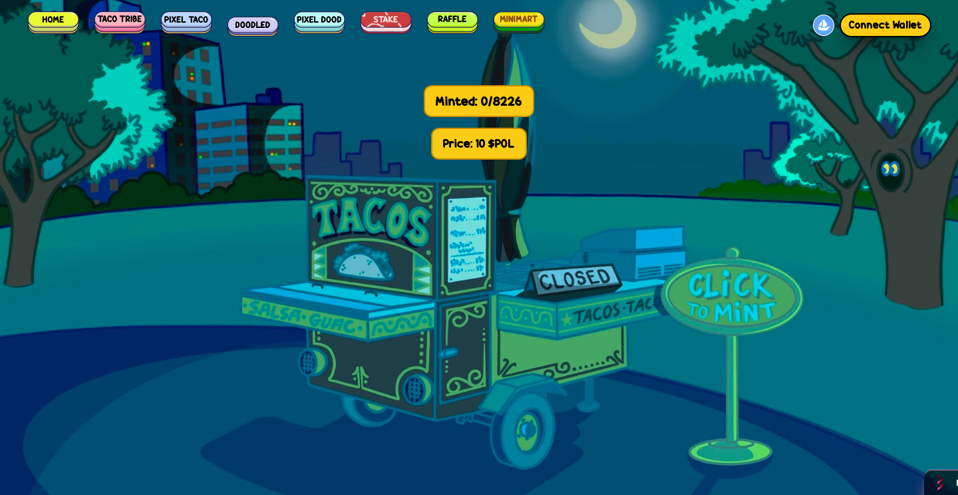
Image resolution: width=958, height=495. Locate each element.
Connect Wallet (885, 25)
